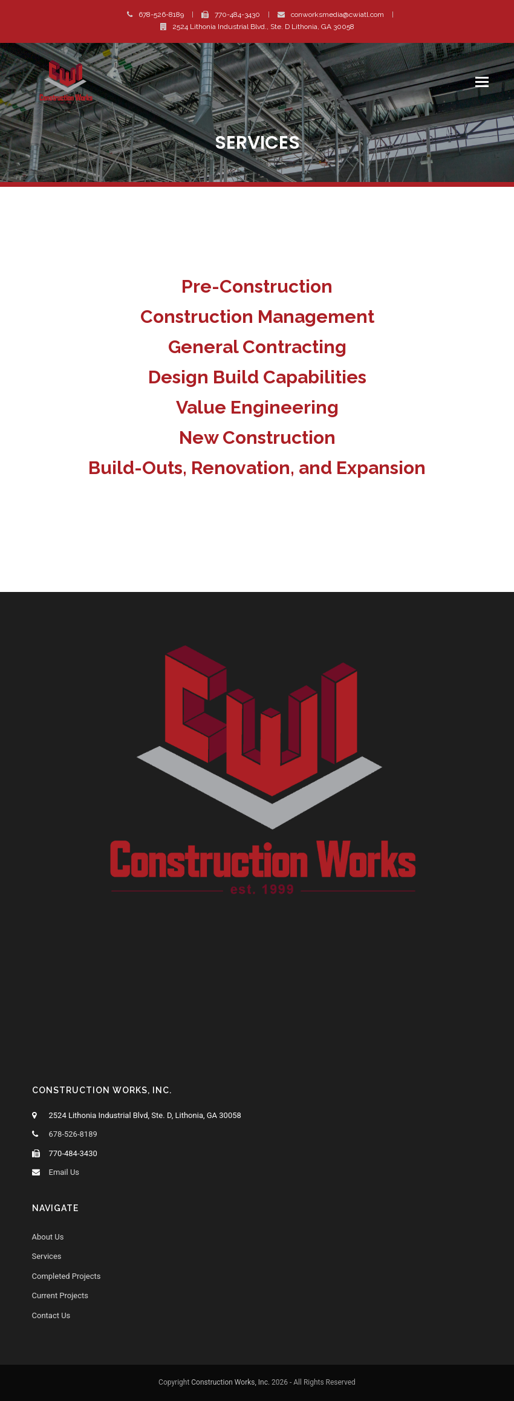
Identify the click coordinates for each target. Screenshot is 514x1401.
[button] (482, 82)
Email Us (64, 1172)
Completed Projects (66, 1276)
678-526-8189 (161, 14)
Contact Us (51, 1315)
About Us (48, 1236)
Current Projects (60, 1295)
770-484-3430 (237, 14)
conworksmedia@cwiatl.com (337, 14)
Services (47, 1256)
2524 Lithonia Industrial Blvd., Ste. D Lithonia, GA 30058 (263, 26)
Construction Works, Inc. (230, 1382)
